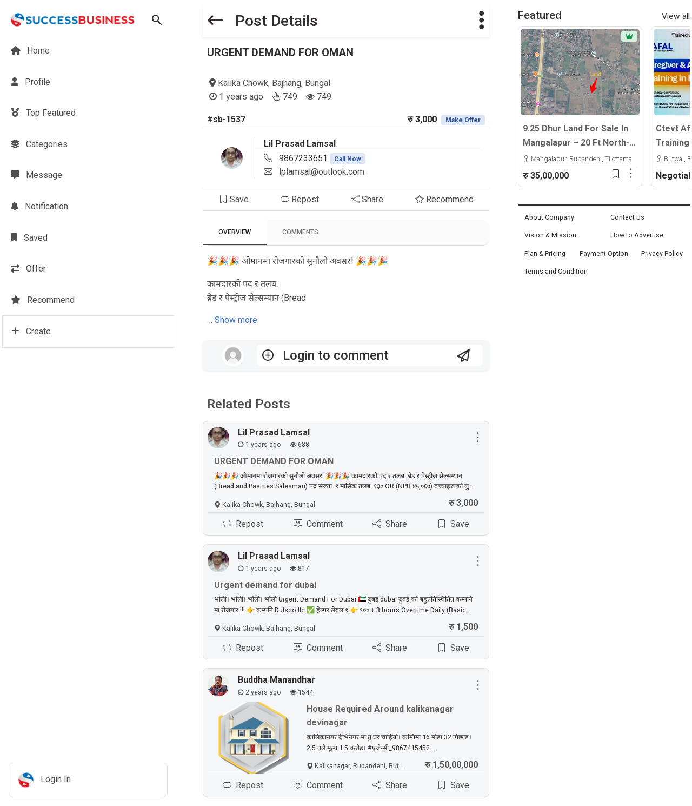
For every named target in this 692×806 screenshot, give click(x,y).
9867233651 (322, 158)
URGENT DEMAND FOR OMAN (280, 52)
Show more (236, 320)
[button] (481, 20)
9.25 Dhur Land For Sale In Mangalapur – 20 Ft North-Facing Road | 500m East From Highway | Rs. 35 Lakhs (576, 136)
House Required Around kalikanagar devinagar (380, 716)
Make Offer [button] (463, 120)
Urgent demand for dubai (265, 585)
